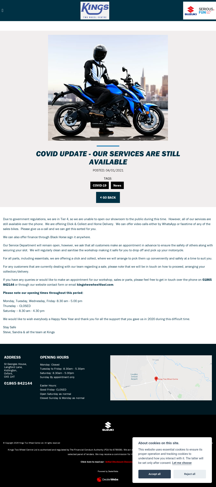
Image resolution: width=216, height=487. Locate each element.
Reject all (189, 474)
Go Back (108, 197)
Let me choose (182, 463)
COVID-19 (99, 185)
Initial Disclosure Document (120, 461)
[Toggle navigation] (2, 11)
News (117, 185)
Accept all (155, 474)
